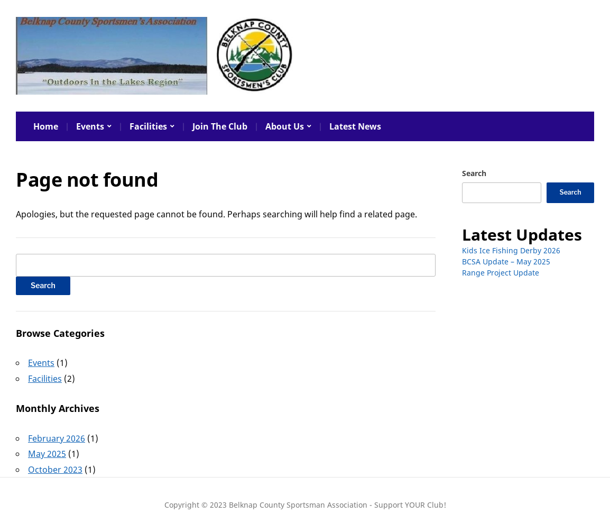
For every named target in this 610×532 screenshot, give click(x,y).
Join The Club (219, 126)
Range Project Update (500, 273)
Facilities (148, 126)
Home (45, 126)
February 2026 (56, 438)
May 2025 (47, 454)
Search (474, 173)
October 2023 (55, 469)
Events (90, 126)
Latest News (355, 126)
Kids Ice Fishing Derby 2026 (511, 250)
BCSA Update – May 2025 (506, 261)
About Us (284, 126)
